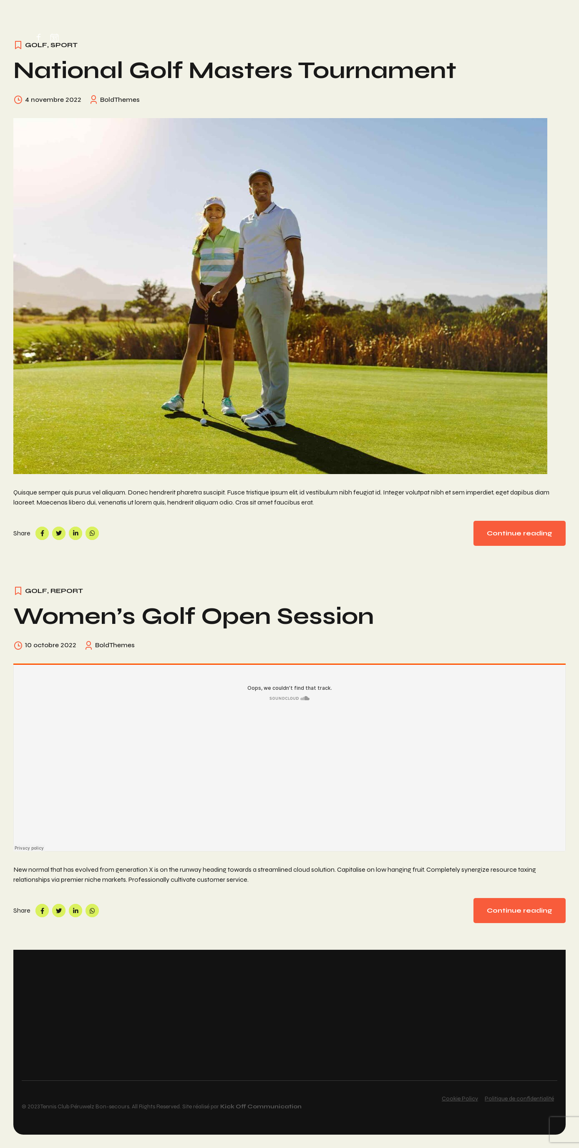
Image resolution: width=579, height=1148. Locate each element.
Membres (222, 36)
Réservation (169, 36)
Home (124, 36)
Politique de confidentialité (519, 1098)
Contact (438, 36)
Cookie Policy (460, 1098)
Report (66, 591)
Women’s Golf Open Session (193, 616)
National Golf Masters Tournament (234, 70)
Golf (36, 591)
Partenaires (387, 36)
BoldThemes (120, 99)
